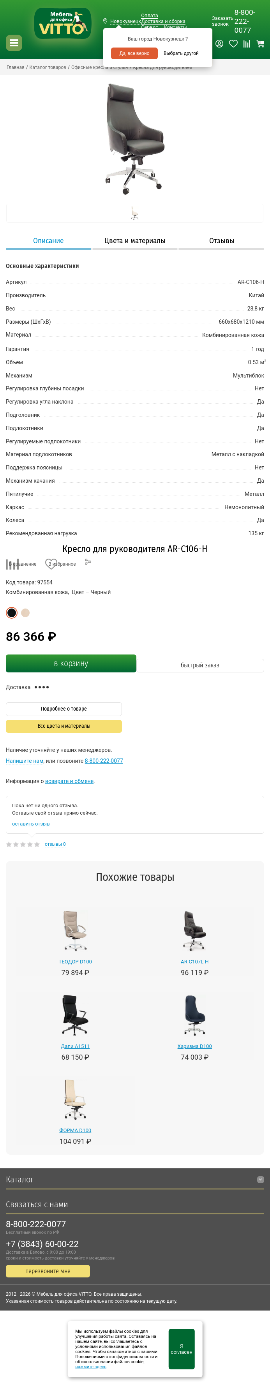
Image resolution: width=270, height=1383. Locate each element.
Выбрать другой (181, 53)
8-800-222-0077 (244, 21)
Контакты (175, 27)
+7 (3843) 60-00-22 (42, 1244)
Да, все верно (134, 53)
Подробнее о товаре (64, 709)
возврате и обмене (69, 781)
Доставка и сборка (163, 21)
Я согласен (181, 1349)
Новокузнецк (125, 21)
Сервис (149, 27)
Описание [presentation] (48, 240)
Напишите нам (24, 761)
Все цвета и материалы (64, 726)
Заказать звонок (222, 21)
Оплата (149, 15)
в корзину (71, 663)
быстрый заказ (200, 665)
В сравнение (22, 564)
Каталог (20, 1179)
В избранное (62, 564)
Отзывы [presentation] (222, 240)
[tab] (48, 241)
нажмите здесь (90, 1366)
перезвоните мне (48, 1271)
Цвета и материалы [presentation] (135, 240)
